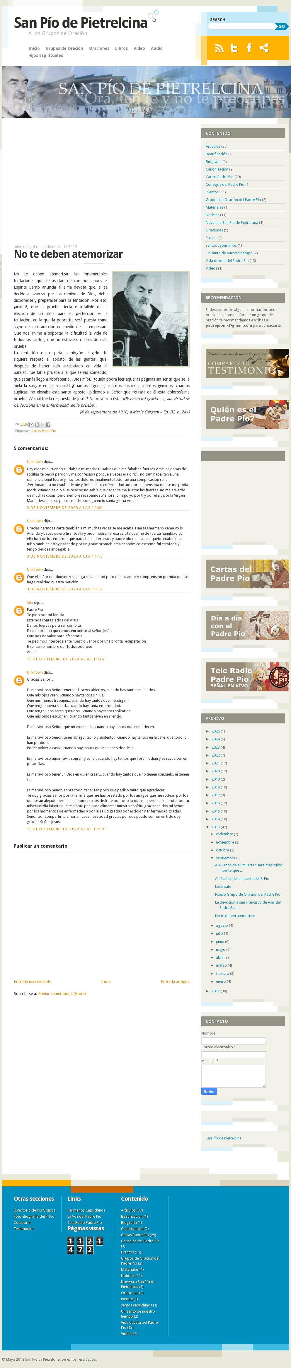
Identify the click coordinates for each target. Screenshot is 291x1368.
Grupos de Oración (64, 48)
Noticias (212, 215)
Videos (211, 268)
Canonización (217, 169)
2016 (216, 803)
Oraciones (99, 48)
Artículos (213, 146)
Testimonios (24, 1228)
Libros (121, 48)
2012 (216, 991)
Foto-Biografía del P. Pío (34, 1216)
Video (139, 48)
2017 (216, 795)
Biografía (214, 161)
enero (221, 981)
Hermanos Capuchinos (86, 1210)
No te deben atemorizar (235, 916)
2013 (216, 827)
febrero (223, 973)
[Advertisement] (102, 178)
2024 (216, 739)
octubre (223, 850)
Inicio (34, 48)
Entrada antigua (175, 981)
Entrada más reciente (32, 981)
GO (282, 26)
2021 (216, 763)
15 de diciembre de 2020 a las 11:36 (65, 659)
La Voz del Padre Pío (84, 1216)
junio (220, 941)
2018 (216, 787)
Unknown (35, 461)
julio (220, 933)
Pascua (211, 238)
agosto (222, 925)
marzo (222, 965)
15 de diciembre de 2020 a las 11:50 (65, 829)
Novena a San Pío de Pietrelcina (232, 222)
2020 (216, 771)
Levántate (223, 886)
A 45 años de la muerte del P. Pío (242, 878)
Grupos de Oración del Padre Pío (233, 199)
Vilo (30, 602)
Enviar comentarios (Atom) (62, 993)
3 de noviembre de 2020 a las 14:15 (65, 556)
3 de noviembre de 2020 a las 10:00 (65, 507)
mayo (221, 949)
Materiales (214, 207)
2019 (216, 779)
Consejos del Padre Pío (225, 184)
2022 (216, 755)
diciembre (225, 834)
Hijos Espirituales (45, 55)
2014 (216, 819)
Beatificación (216, 154)
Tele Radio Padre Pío (84, 1222)
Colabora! (22, 1222)
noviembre (225, 842)
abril (220, 957)
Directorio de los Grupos (34, 1210)
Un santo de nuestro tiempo (229, 253)
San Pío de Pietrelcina (80, 22)
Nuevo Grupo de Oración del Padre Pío (247, 894)
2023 (216, 747)
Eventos (212, 192)
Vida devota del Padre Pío (227, 260)
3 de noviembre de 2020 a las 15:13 (65, 589)
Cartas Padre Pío (43, 431)
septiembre (226, 858)
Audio (157, 48)
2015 (216, 811)
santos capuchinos (221, 245)
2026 (216, 731)
